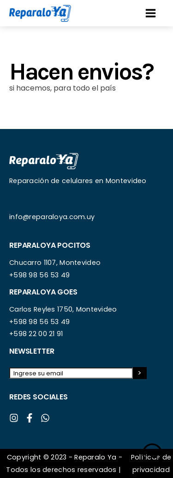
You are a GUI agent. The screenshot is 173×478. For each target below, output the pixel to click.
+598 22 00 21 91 (36, 333)
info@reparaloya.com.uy (52, 216)
